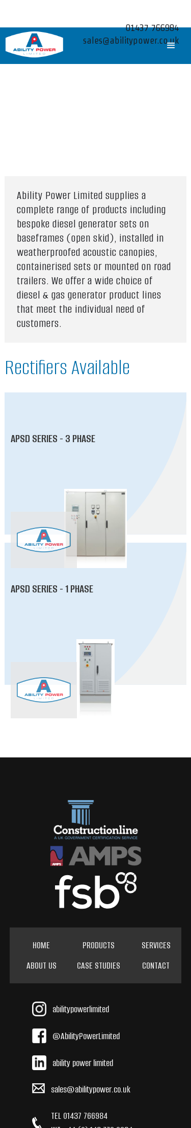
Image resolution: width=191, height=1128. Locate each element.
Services (156, 945)
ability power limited (82, 1063)
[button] (171, 45)
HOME (41, 945)
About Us (41, 965)
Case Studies (98, 965)
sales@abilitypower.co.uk (90, 1089)
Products (99, 945)
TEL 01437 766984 (79, 1116)
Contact (156, 965)
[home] (34, 44)
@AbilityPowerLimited (86, 1036)
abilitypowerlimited (80, 1009)
